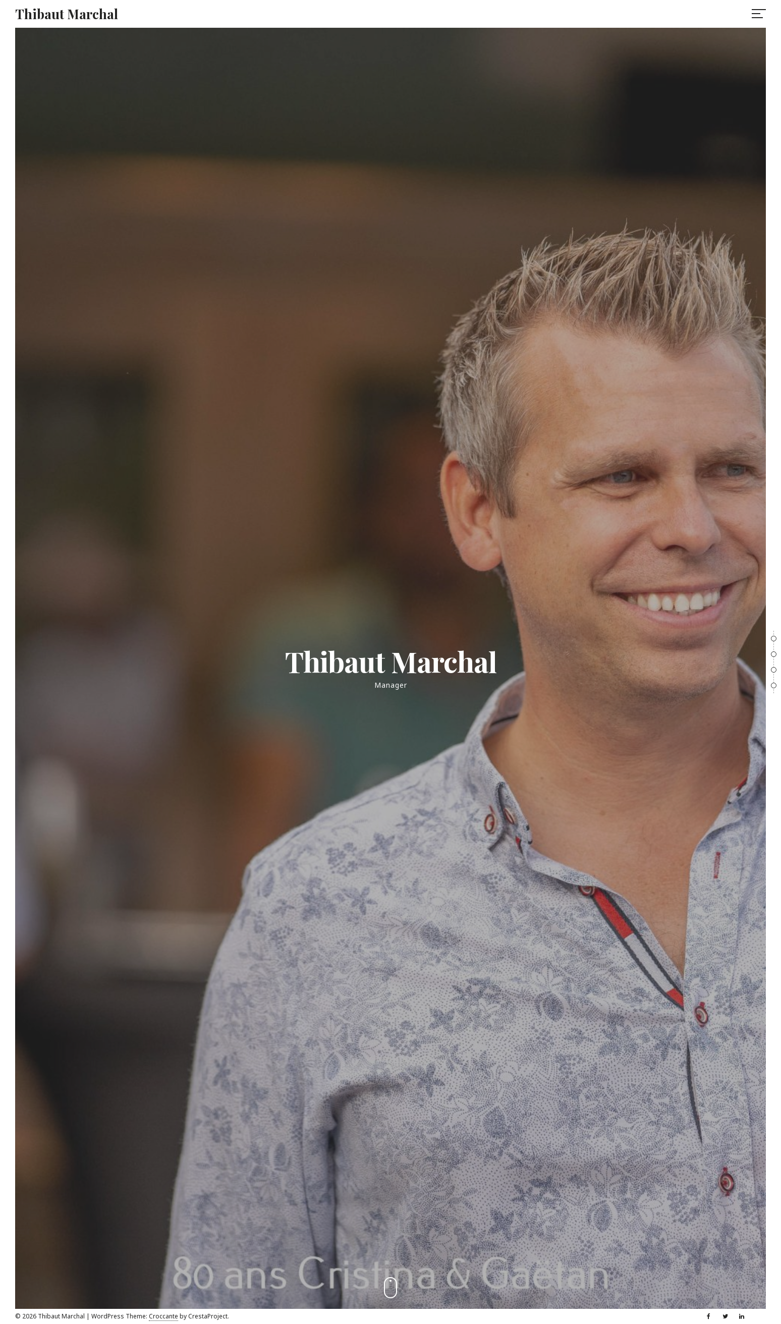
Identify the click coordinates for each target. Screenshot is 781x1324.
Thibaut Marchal (66, 14)
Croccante (163, 1316)
